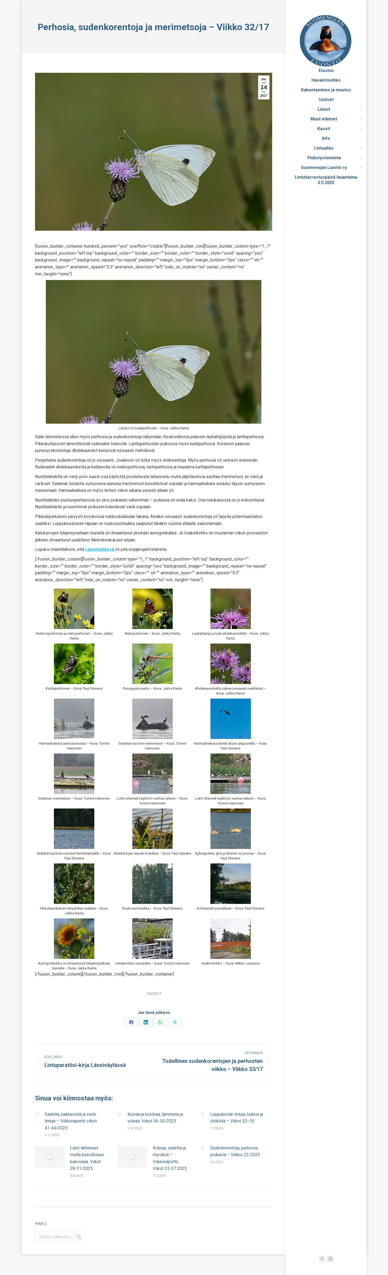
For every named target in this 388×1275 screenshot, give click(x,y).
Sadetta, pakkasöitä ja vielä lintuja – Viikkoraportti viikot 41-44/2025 (71, 1121)
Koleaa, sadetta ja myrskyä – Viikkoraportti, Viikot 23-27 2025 (170, 1158)
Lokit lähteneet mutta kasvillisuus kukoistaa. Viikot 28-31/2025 (87, 1158)
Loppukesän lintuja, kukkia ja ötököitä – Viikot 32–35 (236, 1118)
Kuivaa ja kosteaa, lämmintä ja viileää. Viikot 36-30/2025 (155, 1118)
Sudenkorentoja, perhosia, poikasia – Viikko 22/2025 (235, 1151)
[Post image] (37, 1114)
